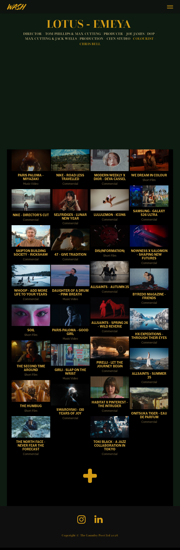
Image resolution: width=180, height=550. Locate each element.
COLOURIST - (144, 39)
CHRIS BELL (90, 44)
